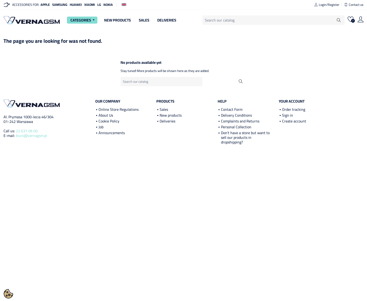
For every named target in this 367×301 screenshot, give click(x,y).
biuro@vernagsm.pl (31, 135)
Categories (83, 20)
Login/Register (326, 4)
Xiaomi (89, 4)
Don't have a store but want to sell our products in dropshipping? (245, 137)
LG (99, 4)
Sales (144, 20)
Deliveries (166, 20)
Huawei (76, 4)
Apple (45, 4)
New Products (117, 20)
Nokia (108, 4)
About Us (106, 115)
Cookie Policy (109, 121)
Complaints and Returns (240, 121)
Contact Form (231, 109)
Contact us (353, 4)
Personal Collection (236, 126)
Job (101, 126)
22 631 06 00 (27, 130)
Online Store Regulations (119, 109)
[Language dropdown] (124, 4)
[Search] (273, 20)
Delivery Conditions (236, 115)
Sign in (287, 115)
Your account (292, 101)
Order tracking (293, 109)
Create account (294, 121)
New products (171, 115)
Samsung (59, 4)
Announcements (112, 132)
